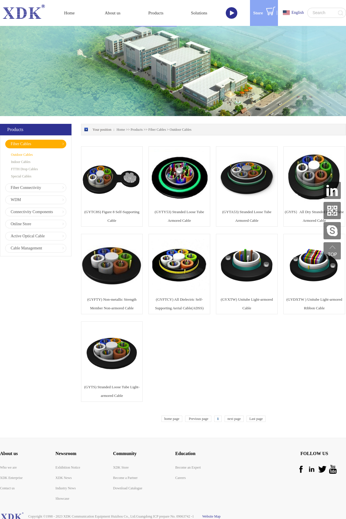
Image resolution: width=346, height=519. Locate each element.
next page (234, 419)
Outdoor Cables (180, 130)
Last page (256, 419)
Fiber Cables (157, 130)
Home (69, 13)
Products (137, 130)
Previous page (198, 419)
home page (171, 419)
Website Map (211, 516)
